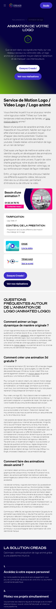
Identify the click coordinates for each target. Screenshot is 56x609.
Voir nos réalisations (28, 76)
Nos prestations (18, 20)
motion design (20, 345)
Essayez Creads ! (28, 68)
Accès (46, 5)
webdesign (25, 335)
